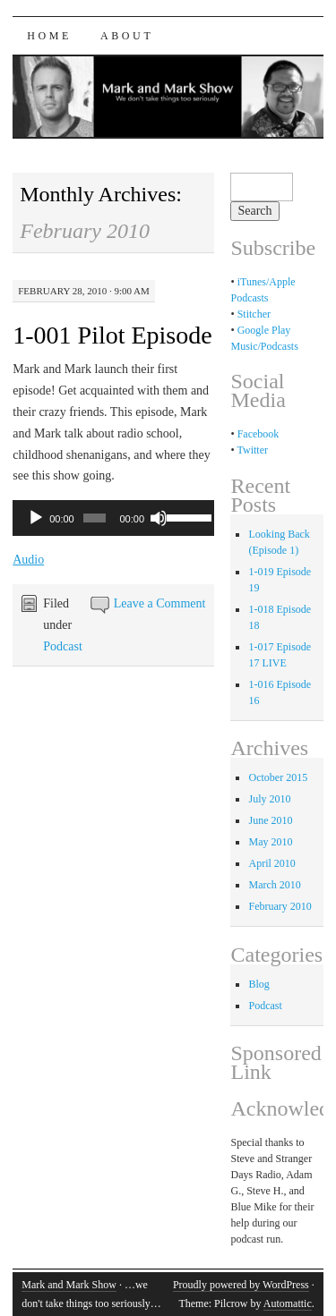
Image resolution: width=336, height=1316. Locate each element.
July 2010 (269, 799)
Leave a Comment (160, 603)
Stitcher (254, 314)
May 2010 (270, 842)
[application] (113, 518)
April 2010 (271, 863)
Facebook (258, 434)
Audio (28, 559)
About (126, 36)
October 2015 (277, 777)
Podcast (62, 646)
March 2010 (274, 885)
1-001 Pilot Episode (112, 335)
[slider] (94, 518)
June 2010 (270, 820)
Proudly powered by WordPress (241, 1284)
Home (49, 36)
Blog (258, 984)
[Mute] (159, 518)
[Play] (36, 518)
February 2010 (279, 906)
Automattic (287, 1303)
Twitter (252, 450)
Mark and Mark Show (69, 1284)
